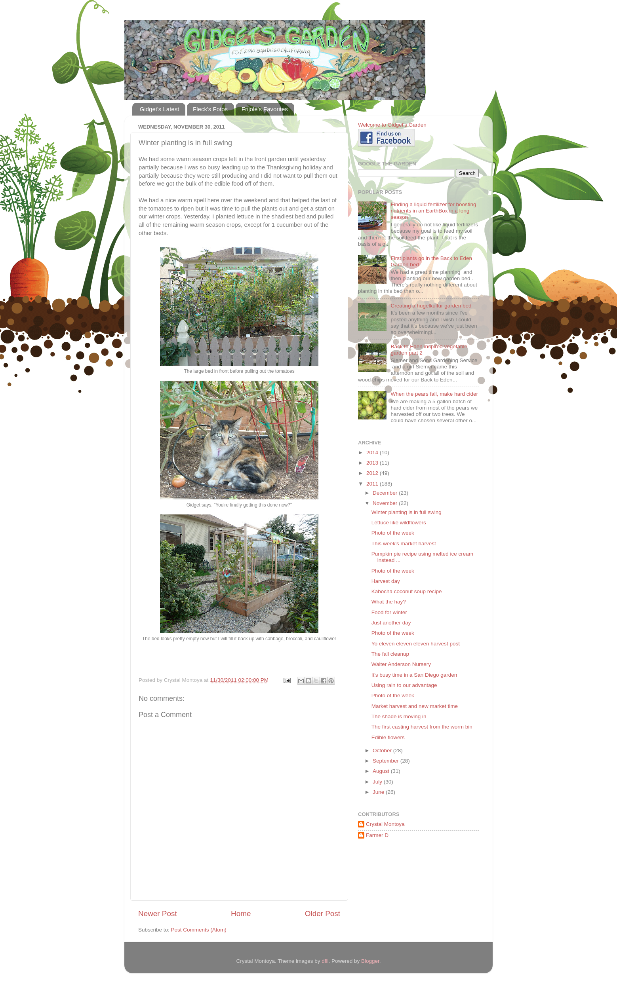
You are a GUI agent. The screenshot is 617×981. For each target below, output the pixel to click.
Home (241, 913)
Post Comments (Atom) (199, 930)
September (386, 761)
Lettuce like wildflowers (398, 523)
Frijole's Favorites (265, 109)
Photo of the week (392, 533)
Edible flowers (388, 737)
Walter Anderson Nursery (401, 664)
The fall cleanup (390, 654)
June (379, 792)
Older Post (322, 913)
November (386, 503)
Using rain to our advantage (404, 685)
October (383, 750)
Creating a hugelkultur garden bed (430, 306)
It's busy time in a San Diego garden (414, 675)
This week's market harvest (403, 543)
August (382, 771)
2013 (373, 463)
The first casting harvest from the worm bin (421, 727)
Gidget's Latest (159, 109)
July (378, 782)
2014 (373, 452)
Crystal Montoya (385, 824)
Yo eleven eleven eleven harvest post (415, 644)
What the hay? (388, 602)
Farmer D (377, 835)
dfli (325, 961)
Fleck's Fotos (210, 109)
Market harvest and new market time (414, 706)
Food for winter (389, 612)
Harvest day (385, 581)
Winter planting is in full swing (406, 512)
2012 (373, 473)
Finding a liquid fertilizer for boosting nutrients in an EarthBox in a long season (433, 210)
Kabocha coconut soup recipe (406, 591)
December (386, 493)
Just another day (391, 623)
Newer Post (157, 913)
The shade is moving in (399, 716)
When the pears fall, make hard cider (434, 394)
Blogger (370, 961)
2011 (373, 484)
